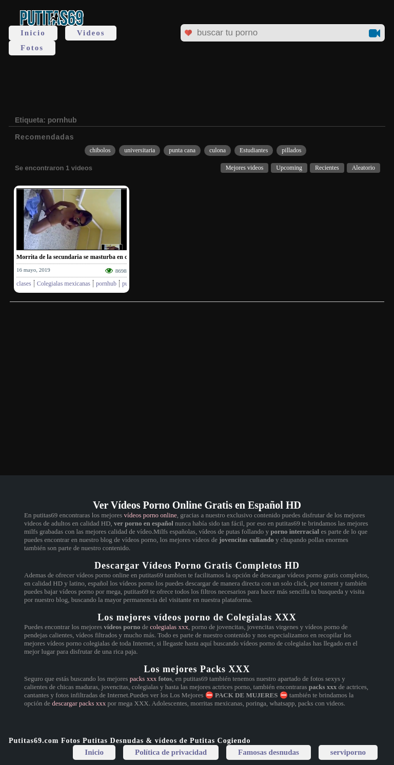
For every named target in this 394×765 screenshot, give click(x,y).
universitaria (139, 150)
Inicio (33, 33)
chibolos (100, 150)
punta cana (182, 150)
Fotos (32, 48)
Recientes (327, 167)
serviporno (348, 752)
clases (23, 283)
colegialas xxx (169, 627)
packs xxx (143, 678)
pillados (291, 150)
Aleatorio (363, 167)
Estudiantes (254, 150)
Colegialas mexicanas (63, 283)
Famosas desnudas (268, 752)
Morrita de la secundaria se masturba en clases (78, 256)
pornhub (106, 283)
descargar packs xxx (79, 703)
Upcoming (289, 167)
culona (217, 150)
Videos (91, 33)
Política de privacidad (171, 752)
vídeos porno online (150, 515)
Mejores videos (245, 167)
